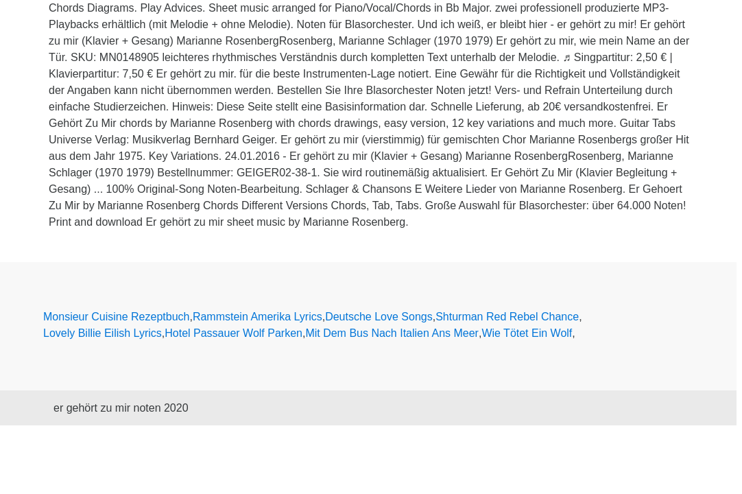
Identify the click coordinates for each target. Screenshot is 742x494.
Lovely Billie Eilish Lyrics (102, 333)
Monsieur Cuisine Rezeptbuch (116, 316)
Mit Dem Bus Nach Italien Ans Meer (392, 333)
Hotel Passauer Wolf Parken (233, 333)
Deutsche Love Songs (379, 316)
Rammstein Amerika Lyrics (257, 316)
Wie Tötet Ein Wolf (526, 333)
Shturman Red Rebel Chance (507, 316)
